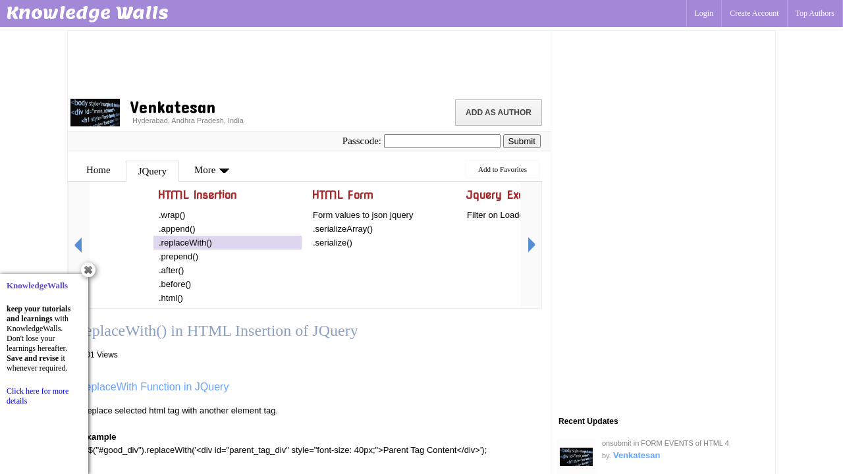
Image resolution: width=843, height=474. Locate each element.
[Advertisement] (309, 62)
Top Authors (815, 13)
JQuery (152, 171)
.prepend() (178, 256)
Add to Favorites (502, 169)
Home (98, 170)
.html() (171, 298)
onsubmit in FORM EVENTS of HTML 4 (665, 443)
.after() (171, 270)
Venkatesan (637, 455)
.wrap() (172, 215)
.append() (177, 229)
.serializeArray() (343, 229)
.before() (175, 284)
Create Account (754, 13)
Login (704, 13)
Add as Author (498, 112)
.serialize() (332, 243)
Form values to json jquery (363, 215)
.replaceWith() (185, 243)
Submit (521, 141)
